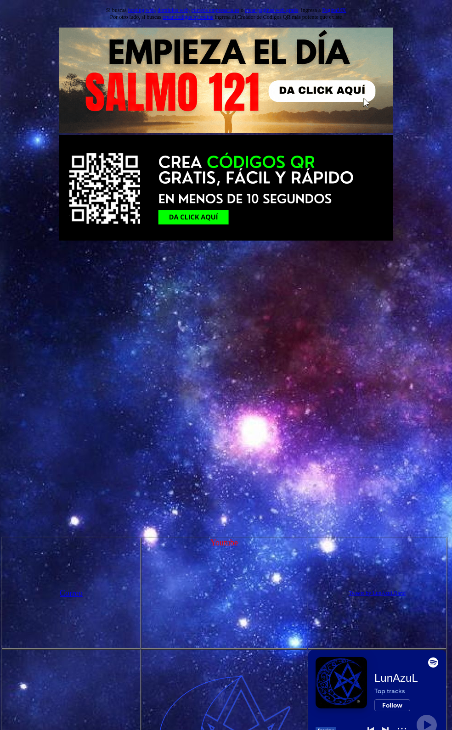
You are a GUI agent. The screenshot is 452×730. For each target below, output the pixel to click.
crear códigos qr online (188, 17)
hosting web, (142, 10)
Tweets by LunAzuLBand (377, 593)
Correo (71, 593)
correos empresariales (215, 10)
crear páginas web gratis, (272, 10)
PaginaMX (334, 10)
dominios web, (174, 10)
